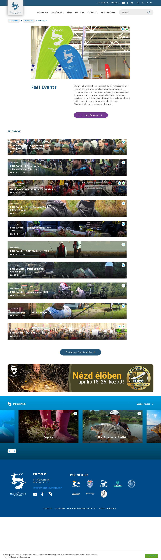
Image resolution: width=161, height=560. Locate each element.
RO (138, 3)
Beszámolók (58, 12)
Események (92, 12)
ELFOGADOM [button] (151, 555)
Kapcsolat (115, 3)
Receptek (79, 12)
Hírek (69, 12)
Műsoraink (42, 12)
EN (151, 3)
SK (142, 3)
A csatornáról (102, 3)
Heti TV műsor (108, 12)
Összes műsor (143, 446)
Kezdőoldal (13, 21)
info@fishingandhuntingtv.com (47, 530)
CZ (147, 3)
